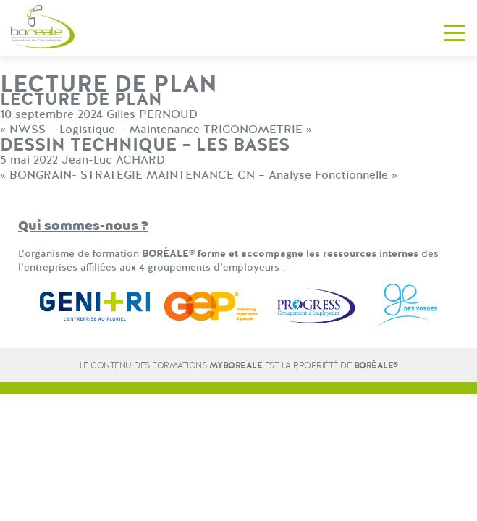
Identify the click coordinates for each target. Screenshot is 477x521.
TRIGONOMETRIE (253, 129)
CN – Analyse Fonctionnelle (312, 175)
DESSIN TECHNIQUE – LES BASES (145, 145)
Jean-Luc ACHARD (113, 160)
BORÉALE (165, 253)
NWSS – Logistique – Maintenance (104, 129)
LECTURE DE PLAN (81, 99)
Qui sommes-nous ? (83, 226)
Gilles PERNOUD (152, 114)
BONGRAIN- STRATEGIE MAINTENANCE (121, 175)
